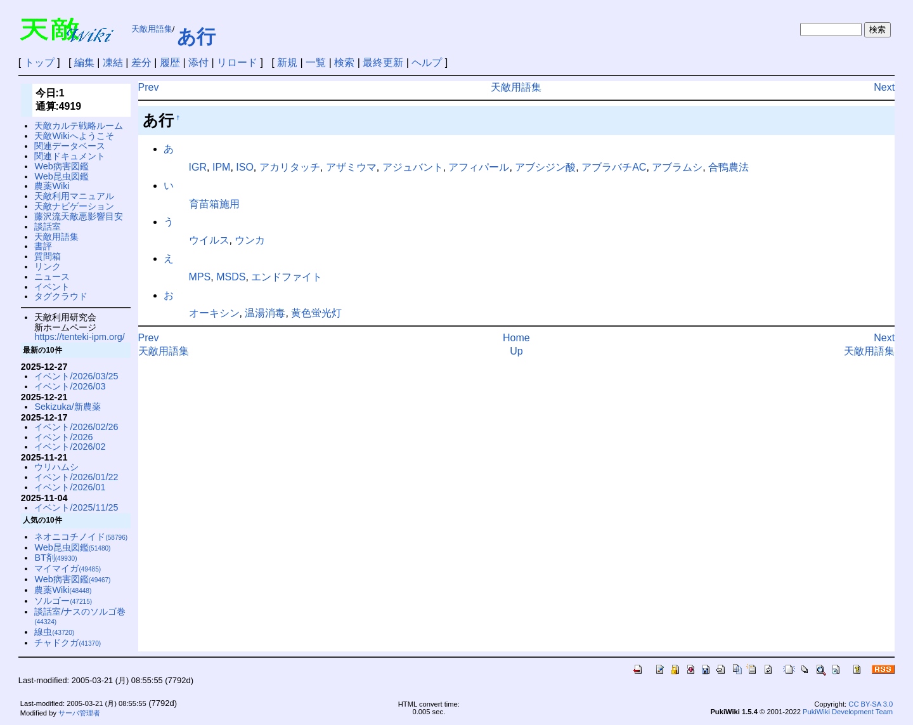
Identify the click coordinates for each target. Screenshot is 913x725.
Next (884, 87)
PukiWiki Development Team (848, 711)
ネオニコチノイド (80, 537)
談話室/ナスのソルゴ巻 (80, 616)
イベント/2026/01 (69, 487)
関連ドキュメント (69, 156)
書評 (43, 246)
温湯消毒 (265, 313)
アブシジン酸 (545, 167)
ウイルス (209, 240)
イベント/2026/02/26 (76, 427)
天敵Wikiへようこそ (73, 136)
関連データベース (69, 146)
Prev (148, 87)
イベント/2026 (63, 437)
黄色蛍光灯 (316, 313)
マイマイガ (67, 568)
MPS (200, 276)
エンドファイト (286, 276)
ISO (245, 167)
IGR (198, 167)
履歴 (170, 62)
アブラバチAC (613, 167)
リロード (237, 62)
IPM (221, 167)
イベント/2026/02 (69, 446)
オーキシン (214, 313)
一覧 (316, 62)
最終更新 (383, 62)
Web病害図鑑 (61, 166)
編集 (84, 62)
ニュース (52, 276)
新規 (287, 62)
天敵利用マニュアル (74, 196)
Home (516, 337)
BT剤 (55, 557)
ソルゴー (63, 601)
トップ (39, 62)
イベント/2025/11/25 (76, 507)
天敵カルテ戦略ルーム (78, 126)
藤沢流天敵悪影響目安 (78, 216)
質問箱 (47, 256)
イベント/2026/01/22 (76, 477)
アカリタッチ (289, 167)
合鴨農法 (728, 167)
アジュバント (412, 167)
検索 (344, 62)
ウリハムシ (56, 467)
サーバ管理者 (79, 713)
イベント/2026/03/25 (76, 376)
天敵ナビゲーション (74, 206)
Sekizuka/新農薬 (67, 407)
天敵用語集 (151, 29)
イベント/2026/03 (69, 386)
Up (516, 351)
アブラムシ (677, 167)
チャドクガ (67, 642)
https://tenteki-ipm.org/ (79, 337)
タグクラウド (60, 296)
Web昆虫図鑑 (61, 176)
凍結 (113, 62)
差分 (141, 62)
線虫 (54, 632)
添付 (198, 62)
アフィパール (478, 167)
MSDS (230, 276)
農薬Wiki (51, 186)
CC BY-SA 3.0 (870, 704)
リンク (47, 266)
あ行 (196, 36)
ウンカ (250, 240)
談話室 (47, 226)
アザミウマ (351, 167)
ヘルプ (426, 62)
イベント (52, 287)
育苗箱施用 (214, 204)
